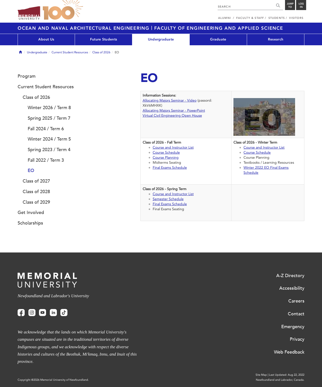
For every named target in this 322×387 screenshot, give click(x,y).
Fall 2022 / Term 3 (46, 160)
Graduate (218, 39)
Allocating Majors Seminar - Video (169, 100)
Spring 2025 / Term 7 (49, 118)
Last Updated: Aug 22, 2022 (286, 374)
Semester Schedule (168, 199)
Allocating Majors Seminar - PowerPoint (174, 110)
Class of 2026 (101, 52)
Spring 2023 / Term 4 (49, 149)
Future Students (103, 39)
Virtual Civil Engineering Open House (172, 115)
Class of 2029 (36, 202)
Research (275, 39)
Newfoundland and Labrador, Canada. (280, 379)
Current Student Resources (70, 52)
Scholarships (30, 223)
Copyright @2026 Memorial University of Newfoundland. (53, 379)
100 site (63, 10)
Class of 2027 (36, 181)
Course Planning (166, 157)
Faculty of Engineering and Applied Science (218, 28)
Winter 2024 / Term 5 (49, 139)
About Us (46, 39)
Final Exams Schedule (170, 167)
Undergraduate (161, 39)
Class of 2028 (36, 191)
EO (31, 170)
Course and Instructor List (173, 147)
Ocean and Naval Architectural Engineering (84, 28)
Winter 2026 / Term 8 (49, 107)
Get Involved (31, 212)
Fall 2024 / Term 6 (46, 129)
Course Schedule (166, 152)
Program (26, 76)
